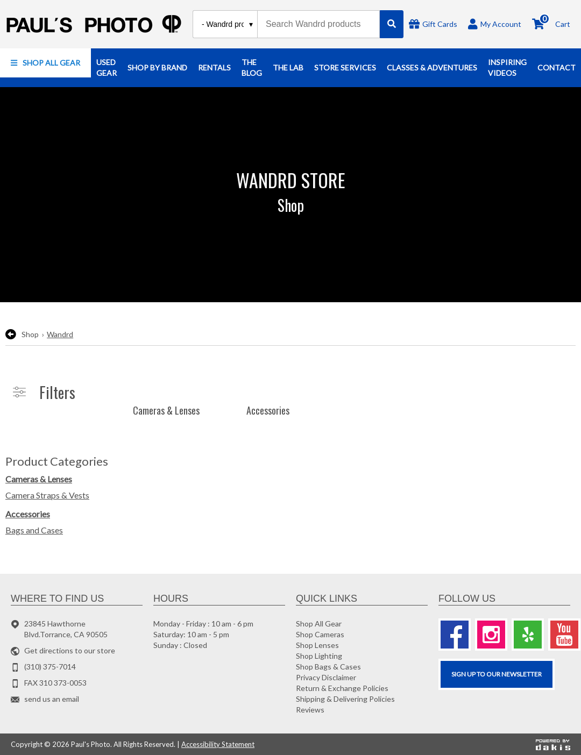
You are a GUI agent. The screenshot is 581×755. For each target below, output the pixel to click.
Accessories (27, 514)
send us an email (51, 698)
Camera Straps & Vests (47, 495)
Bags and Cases (34, 530)
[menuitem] (45, 63)
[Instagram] (491, 634)
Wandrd (60, 334)
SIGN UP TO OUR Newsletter (496, 674)
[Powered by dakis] (553, 744)
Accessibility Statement (217, 744)
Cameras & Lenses (38, 479)
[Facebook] (454, 634)
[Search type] (228, 24)
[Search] (391, 24)
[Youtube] (564, 634)
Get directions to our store (69, 650)
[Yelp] (528, 634)
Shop (30, 334)
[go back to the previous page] (10, 334)
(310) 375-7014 (50, 666)
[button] (45, 62)
